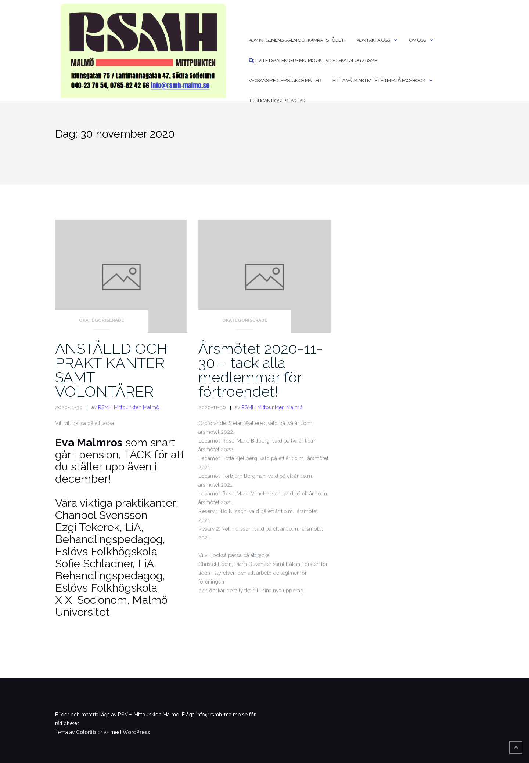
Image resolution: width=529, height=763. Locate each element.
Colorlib (86, 732)
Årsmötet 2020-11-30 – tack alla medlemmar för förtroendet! (260, 370)
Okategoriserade (101, 320)
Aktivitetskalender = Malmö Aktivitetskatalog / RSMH (313, 60)
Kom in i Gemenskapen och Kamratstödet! (297, 40)
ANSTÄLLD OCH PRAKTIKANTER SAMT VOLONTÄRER (111, 370)
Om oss (417, 40)
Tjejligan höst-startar (277, 100)
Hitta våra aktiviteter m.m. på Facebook (378, 80)
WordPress (136, 732)
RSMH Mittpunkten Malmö (128, 407)
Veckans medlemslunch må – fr (285, 80)
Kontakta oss (373, 40)
